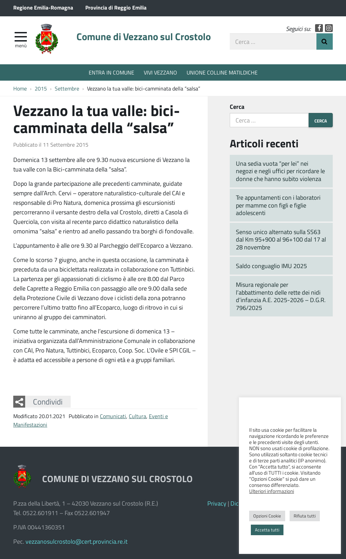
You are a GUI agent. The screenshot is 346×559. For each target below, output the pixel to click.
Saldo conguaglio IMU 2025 (271, 266)
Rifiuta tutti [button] (305, 516)
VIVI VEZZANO (160, 72)
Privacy (216, 503)
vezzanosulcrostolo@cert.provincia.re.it (76, 541)
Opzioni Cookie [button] (267, 516)
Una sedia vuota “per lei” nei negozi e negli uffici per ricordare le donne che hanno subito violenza (280, 171)
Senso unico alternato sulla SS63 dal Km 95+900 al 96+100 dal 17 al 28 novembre (281, 239)
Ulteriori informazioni (271, 491)
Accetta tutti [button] (267, 530)
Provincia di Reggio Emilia (115, 7)
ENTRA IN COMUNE (111, 72)
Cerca (237, 106)
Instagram (329, 28)
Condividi (48, 401)
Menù (21, 45)
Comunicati (113, 416)
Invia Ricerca (324, 41)
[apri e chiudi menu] (21, 36)
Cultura (137, 416)
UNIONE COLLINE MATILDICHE (222, 72)
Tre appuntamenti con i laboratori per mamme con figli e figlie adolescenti (278, 205)
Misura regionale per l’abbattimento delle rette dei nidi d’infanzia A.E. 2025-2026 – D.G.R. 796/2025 (281, 296)
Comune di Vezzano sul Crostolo (143, 36)
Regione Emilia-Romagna (43, 7)
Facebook (319, 28)
